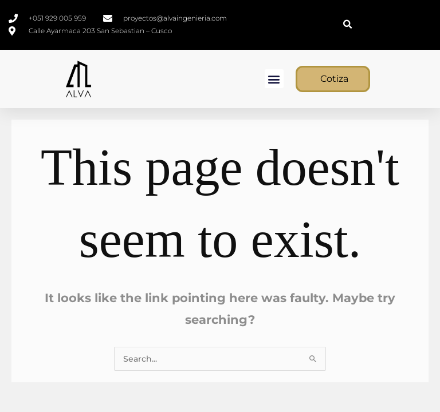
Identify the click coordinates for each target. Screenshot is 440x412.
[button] (347, 25)
